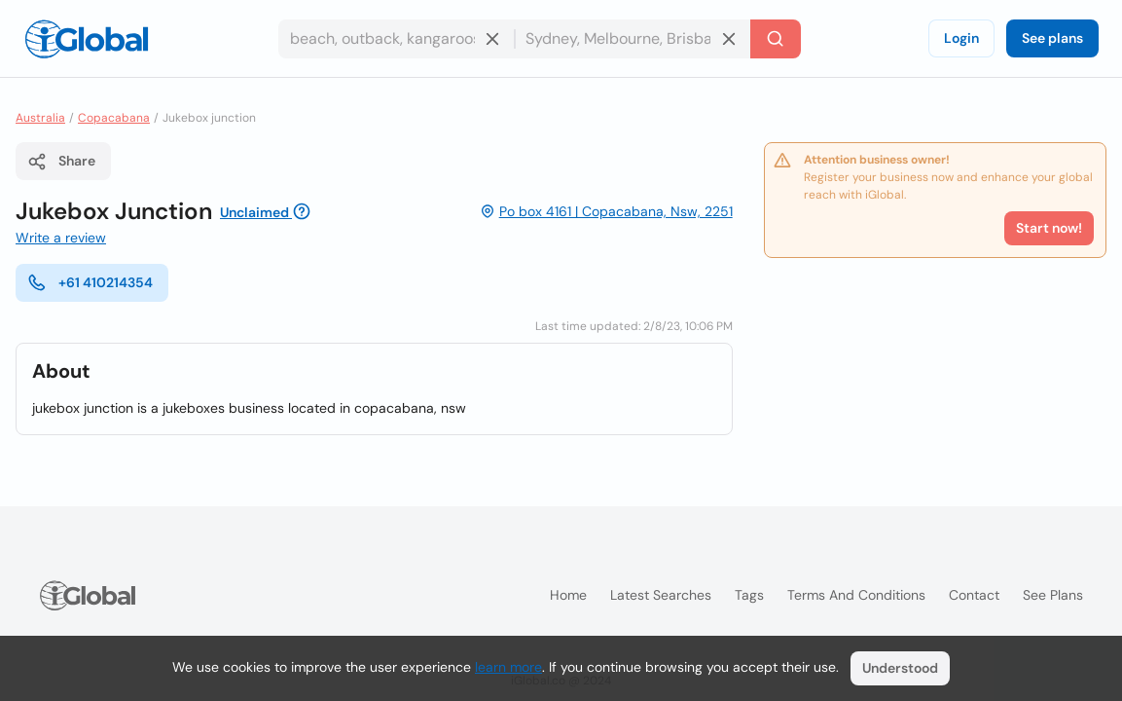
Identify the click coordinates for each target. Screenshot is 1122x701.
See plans (1052, 38)
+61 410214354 (90, 282)
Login (961, 38)
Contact (974, 595)
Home (568, 595)
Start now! (1049, 228)
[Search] (775, 38)
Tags (749, 595)
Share (61, 161)
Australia (40, 118)
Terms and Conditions (856, 595)
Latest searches (660, 595)
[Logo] (86, 38)
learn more (508, 667)
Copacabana (114, 118)
